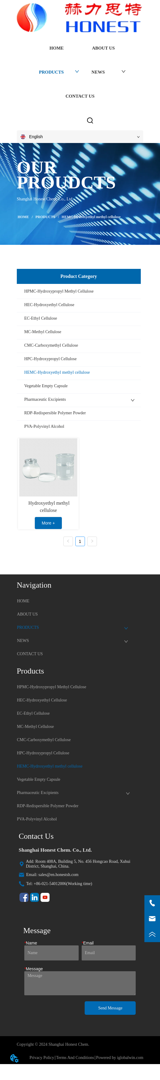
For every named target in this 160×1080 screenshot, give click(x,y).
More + (48, 523)
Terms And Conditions (75, 1057)
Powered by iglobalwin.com (119, 1057)
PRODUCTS (45, 217)
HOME (23, 217)
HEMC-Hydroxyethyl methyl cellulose (90, 217)
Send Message (110, 1008)
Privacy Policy (41, 1057)
